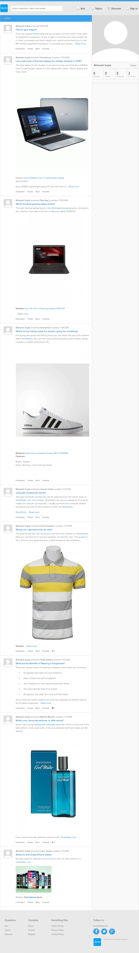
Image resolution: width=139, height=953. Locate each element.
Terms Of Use (57, 926)
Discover (114, 8)
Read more (81, 43)
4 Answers (20, 191)
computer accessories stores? (31, 493)
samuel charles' (47, 489)
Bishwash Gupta (23, 26)
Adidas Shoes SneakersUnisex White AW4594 (46, 453)
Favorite (45, 49)
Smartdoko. (67, 506)
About (31, 926)
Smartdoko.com (68, 837)
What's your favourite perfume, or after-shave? (40, 720)
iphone (33, 897)
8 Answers (20, 49)
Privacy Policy (57, 930)
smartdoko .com (24, 862)
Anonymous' (45, 57)
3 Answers (20, 902)
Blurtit (4, 8)
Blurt (38, 49)
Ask (80, 8)
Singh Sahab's (46, 660)
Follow (30, 49)
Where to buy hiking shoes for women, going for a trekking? (47, 331)
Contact (31, 930)
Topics (96, 8)
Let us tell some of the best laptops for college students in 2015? (49, 61)
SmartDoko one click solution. (30, 500)
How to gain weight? (26, 29)
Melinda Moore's (47, 717)
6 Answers (20, 319)
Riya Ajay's (45, 200)
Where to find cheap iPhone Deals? (34, 854)
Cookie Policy (57, 934)
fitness (36, 33)
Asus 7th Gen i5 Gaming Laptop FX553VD (44, 308)
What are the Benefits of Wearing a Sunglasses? (40, 663)
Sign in (132, 8)
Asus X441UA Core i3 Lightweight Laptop (44, 178)
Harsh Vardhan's (47, 526)
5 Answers (20, 517)
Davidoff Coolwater (46, 724)
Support (31, 934)
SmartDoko (27, 338)
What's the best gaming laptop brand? (35, 204)
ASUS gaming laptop (61, 208)
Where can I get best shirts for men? (34, 529)
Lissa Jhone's (46, 851)
